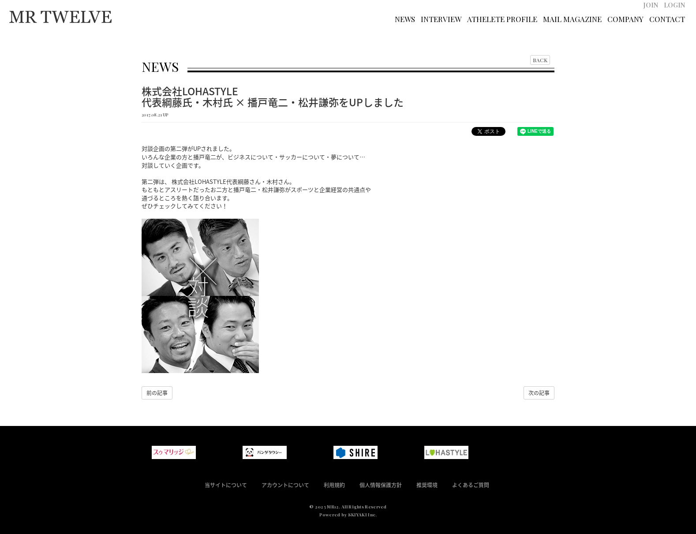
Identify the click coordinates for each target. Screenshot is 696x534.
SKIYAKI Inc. (362, 515)
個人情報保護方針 (380, 485)
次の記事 (539, 393)
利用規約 (334, 485)
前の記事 (157, 393)
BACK (540, 59)
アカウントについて (285, 485)
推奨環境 (427, 485)
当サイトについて (226, 485)
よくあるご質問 (470, 485)
